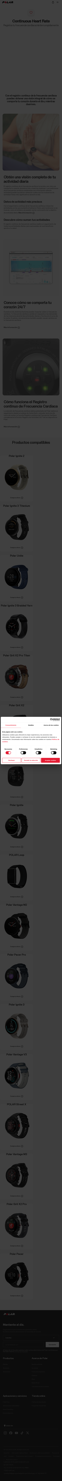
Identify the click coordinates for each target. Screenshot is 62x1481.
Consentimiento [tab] (10, 725)
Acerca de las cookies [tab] (51, 725)
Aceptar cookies (50, 760)
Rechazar (11, 760)
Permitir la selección (31, 760)
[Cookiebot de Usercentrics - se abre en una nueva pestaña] (51, 719)
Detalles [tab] (31, 725)
